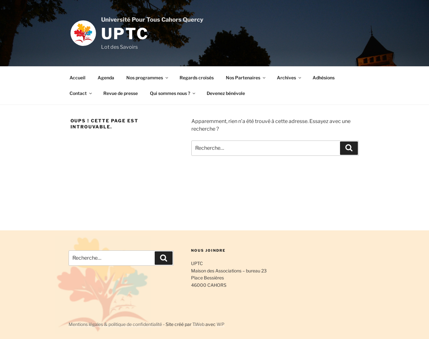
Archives (289, 77)
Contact (81, 93)
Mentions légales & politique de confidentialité (115, 324)
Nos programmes (147, 77)
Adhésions (324, 77)
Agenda (106, 77)
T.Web (198, 324)
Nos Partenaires (246, 77)
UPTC (125, 34)
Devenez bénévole (226, 93)
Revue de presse (120, 93)
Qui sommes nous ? (173, 93)
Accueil (77, 77)
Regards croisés (197, 77)
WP (221, 324)
